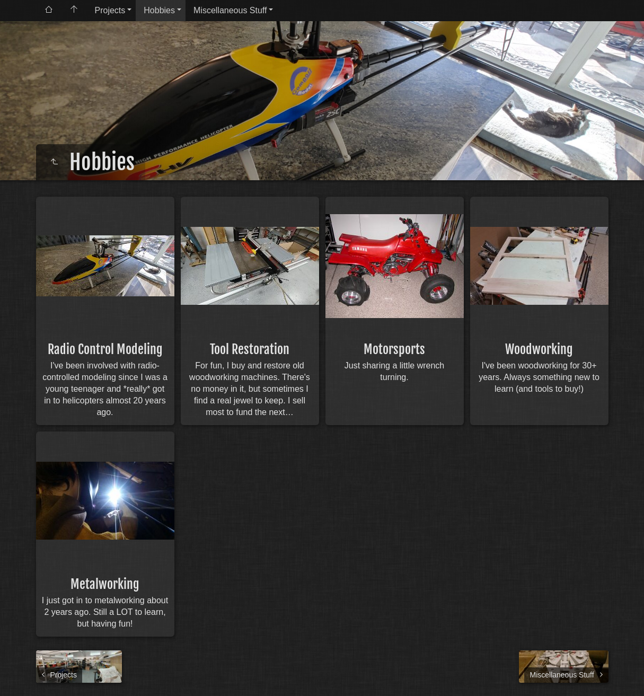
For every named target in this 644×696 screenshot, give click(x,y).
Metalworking (104, 584)
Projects (110, 10)
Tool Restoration (249, 349)
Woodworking (539, 349)
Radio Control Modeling (105, 349)
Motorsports (394, 349)
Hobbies (159, 10)
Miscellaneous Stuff (230, 10)
